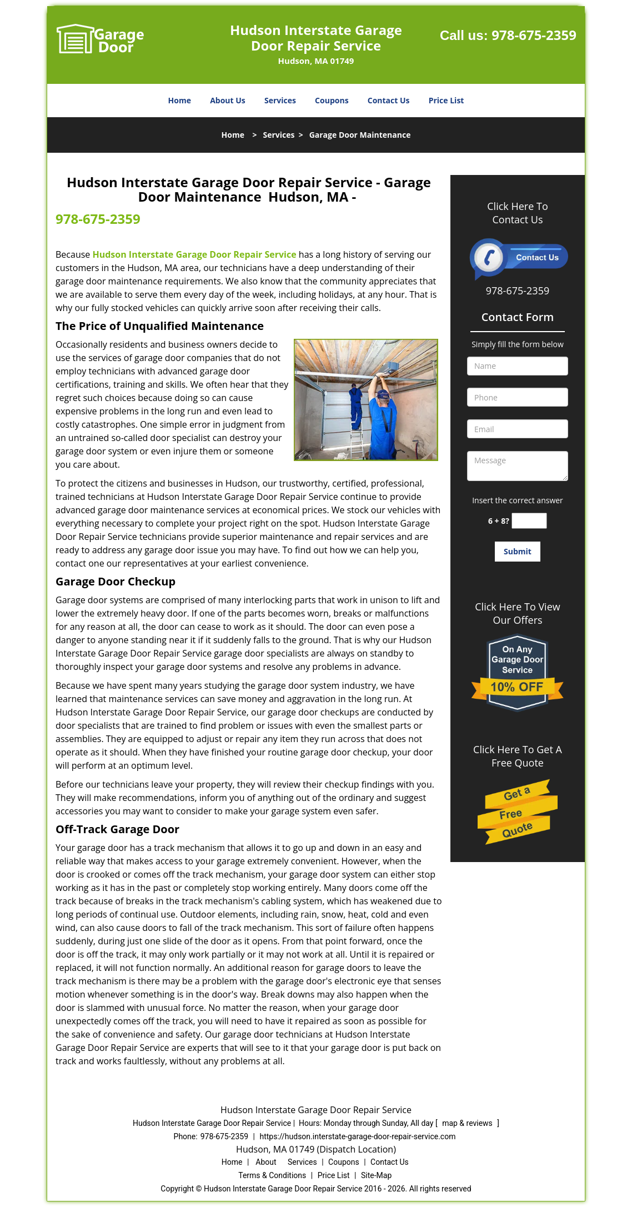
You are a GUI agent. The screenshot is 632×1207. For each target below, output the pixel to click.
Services (280, 100)
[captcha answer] (529, 521)
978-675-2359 (533, 35)
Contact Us (389, 100)
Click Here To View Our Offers (517, 613)
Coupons (331, 100)
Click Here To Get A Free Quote (517, 756)
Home (179, 100)
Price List (446, 100)
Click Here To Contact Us (517, 212)
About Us (227, 100)
